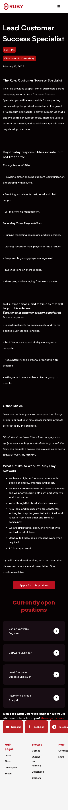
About (8, 761)
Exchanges (38, 771)
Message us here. (53, 718)
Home (8, 755)
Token (8, 773)
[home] (13, 6)
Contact (63, 750)
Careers (36, 778)
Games (36, 750)
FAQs (61, 756)
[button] (58, 6)
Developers (11, 767)
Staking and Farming (36, 761)
